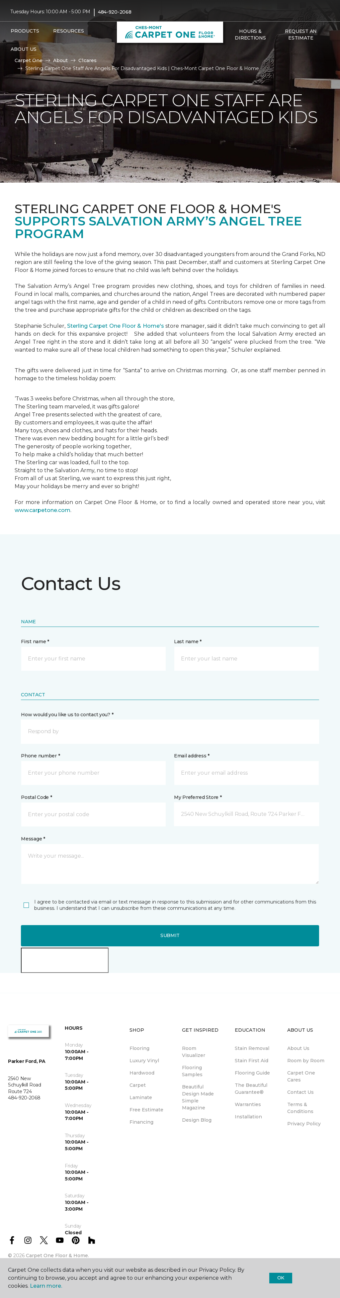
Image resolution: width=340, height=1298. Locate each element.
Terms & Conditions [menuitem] (300, 1107)
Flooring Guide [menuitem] (252, 1073)
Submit (170, 935)
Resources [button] (68, 31)
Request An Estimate (301, 34)
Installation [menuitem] (248, 1117)
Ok (280, 1278)
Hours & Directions (250, 34)
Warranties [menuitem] (248, 1104)
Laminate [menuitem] (140, 1097)
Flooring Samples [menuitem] (192, 1071)
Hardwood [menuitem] (141, 1073)
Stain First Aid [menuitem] (251, 1061)
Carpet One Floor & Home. (57, 1255)
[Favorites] (238, 52)
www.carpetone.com (42, 510)
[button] (230, 52)
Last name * (188, 641)
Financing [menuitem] (141, 1122)
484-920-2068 (114, 12)
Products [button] (25, 31)
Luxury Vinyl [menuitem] (144, 1061)
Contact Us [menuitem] (300, 1092)
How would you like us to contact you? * (67, 714)
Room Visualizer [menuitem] (193, 1051)
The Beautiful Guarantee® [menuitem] (251, 1088)
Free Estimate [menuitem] (146, 1110)
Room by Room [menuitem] (305, 1061)
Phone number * (40, 755)
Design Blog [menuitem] (197, 1120)
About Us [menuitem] (298, 1048)
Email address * (192, 755)
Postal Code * (36, 797)
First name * (35, 641)
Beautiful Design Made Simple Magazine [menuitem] (198, 1097)
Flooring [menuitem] (139, 1048)
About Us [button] (24, 49)
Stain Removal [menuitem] (252, 1048)
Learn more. (46, 1286)
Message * (33, 838)
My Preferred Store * (197, 797)
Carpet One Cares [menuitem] (301, 1076)
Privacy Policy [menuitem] (304, 1124)
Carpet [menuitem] (137, 1085)
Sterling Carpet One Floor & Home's (115, 326)
